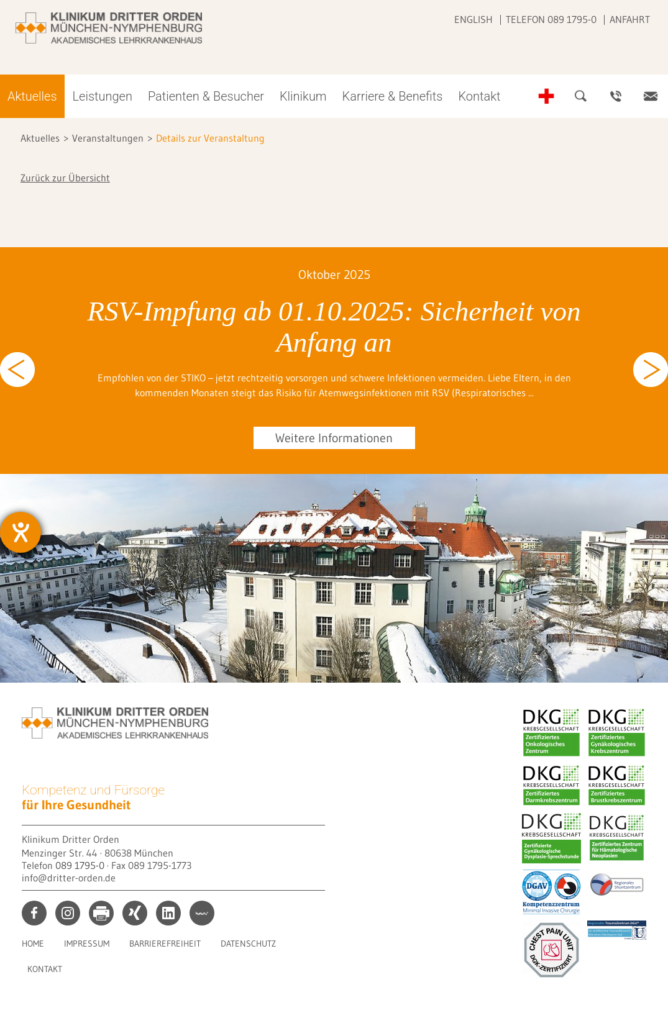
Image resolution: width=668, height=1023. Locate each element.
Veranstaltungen (108, 138)
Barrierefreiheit (165, 943)
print (101, 913)
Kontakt (479, 96)
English (473, 19)
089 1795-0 (79, 865)
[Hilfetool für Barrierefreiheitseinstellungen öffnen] (20, 532)
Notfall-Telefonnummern (546, 96)
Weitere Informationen (334, 437)
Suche (581, 96)
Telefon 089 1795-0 (551, 19)
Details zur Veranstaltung (210, 138)
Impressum (86, 943)
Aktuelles (32, 96)
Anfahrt (630, 19)
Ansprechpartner (615, 96)
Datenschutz (248, 943)
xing (134, 913)
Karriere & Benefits (392, 96)
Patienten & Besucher (206, 96)
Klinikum (303, 96)
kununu (202, 913)
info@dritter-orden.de (69, 877)
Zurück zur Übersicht (65, 177)
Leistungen (102, 96)
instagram (67, 913)
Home (33, 943)
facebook (34, 913)
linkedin (168, 913)
